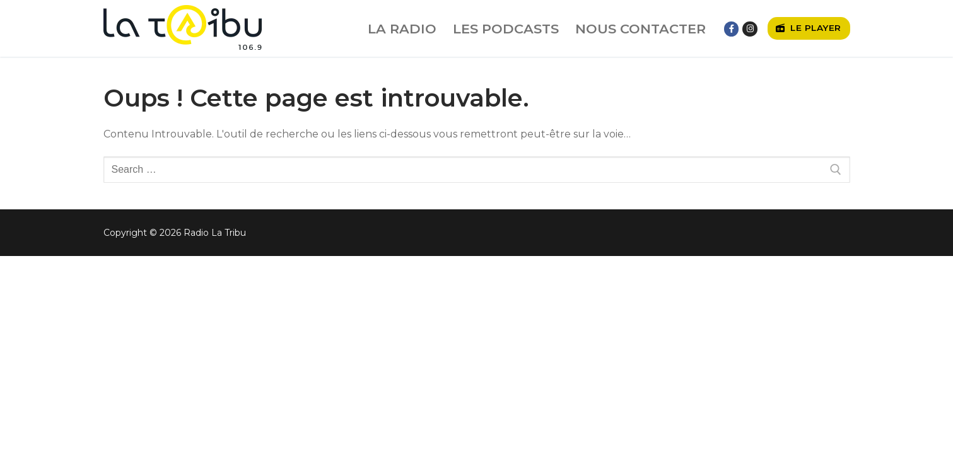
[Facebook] (731, 28)
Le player (808, 28)
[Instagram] (749, 28)
